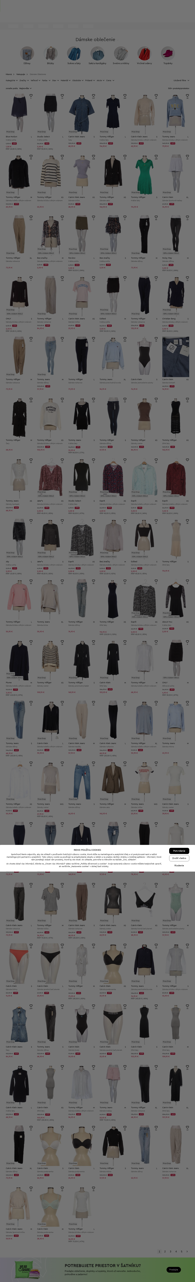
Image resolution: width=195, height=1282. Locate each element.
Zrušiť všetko (179, 1268)
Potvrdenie (179, 1261)
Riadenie (179, 1276)
